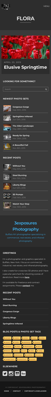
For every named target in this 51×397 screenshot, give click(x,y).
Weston (7, 351)
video (32, 351)
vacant (7, 342)
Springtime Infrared (23, 116)
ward (39, 346)
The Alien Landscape (23, 126)
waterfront (22, 359)
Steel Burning (20, 175)
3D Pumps (18, 194)
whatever (8, 346)
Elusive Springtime (25, 67)
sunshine (29, 355)
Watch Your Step (21, 204)
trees (34, 338)
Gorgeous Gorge (21, 107)
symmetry (26, 342)
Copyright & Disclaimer (35, 391)
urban (18, 346)
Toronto (37, 342)
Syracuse (19, 355)
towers (16, 338)
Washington (29, 346)
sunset (33, 359)
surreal (7, 338)
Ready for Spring (21, 135)
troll (24, 351)
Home (6, 391)
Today (40, 351)
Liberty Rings (19, 185)
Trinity (16, 342)
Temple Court (9, 359)
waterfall (8, 355)
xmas (16, 351)
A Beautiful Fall (20, 145)
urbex (43, 338)
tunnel (39, 355)
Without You (19, 166)
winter (26, 338)
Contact (17, 391)
